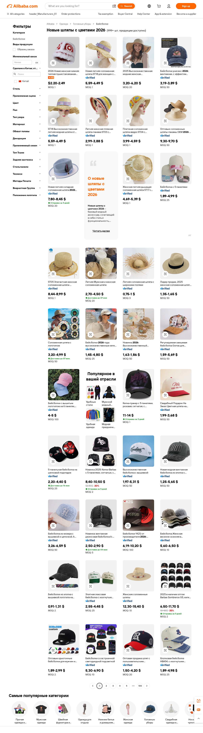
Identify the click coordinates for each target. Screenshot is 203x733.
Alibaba (50, 23)
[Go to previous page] (93, 686)
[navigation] (26, 355)
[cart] (159, 6)
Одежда (63, 23)
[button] (114, 6)
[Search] (126, 6)
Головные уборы (82, 23)
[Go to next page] (147, 686)
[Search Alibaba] (78, 6)
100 (140, 686)
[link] (198, 701)
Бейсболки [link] (102, 23)
